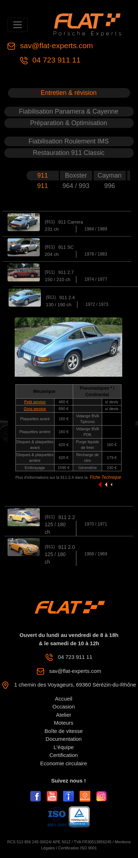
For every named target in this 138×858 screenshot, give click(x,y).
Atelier (63, 715)
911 (42, 175)
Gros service (35, 409)
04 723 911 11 (55, 60)
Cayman (109, 175)
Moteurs (63, 723)
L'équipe (63, 747)
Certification (63, 755)
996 (109, 185)
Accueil (63, 699)
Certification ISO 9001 (77, 848)
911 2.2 (66, 517)
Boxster (76, 175)
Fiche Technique (105, 477)
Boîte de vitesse (63, 731)
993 (83, 185)
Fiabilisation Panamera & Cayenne (68, 111)
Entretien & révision (68, 92)
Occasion (63, 706)
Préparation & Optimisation (68, 123)
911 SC (65, 247)
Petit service (35, 402)
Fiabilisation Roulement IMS (68, 141)
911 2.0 (66, 547)
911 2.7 (65, 272)
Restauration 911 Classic (68, 152)
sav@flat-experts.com (55, 45)
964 (68, 185)
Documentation (64, 739)
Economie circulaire (63, 763)
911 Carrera (70, 222)
